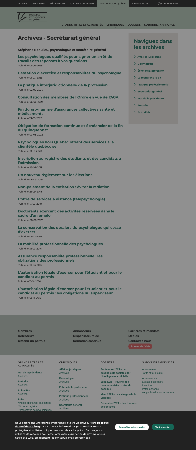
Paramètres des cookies (132, 427)
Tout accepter (162, 427)
